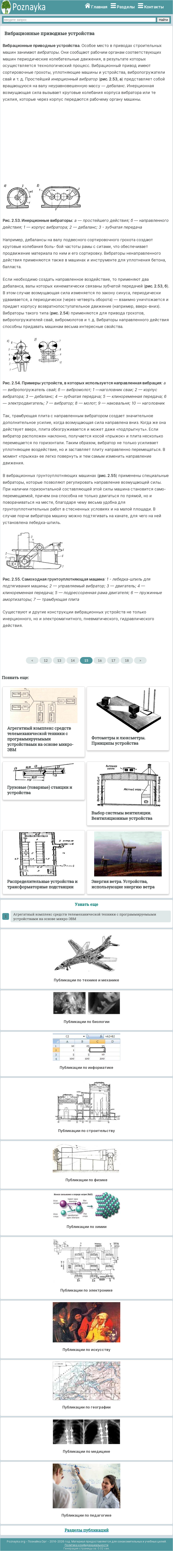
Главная (99, 6)
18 (127, 660)
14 (73, 660)
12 (46, 660)
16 (100, 660)
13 (59, 660)
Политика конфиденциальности (86, 1545)
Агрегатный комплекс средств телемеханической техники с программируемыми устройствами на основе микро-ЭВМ (84, 916)
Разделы (126, 6)
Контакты (154, 6)
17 (113, 660)
